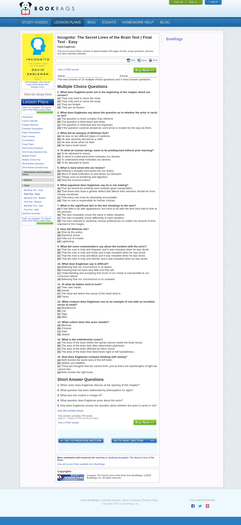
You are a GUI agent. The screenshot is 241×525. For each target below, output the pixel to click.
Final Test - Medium (33, 202)
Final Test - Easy (32, 194)
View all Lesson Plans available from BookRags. (81, 464)
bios (91, 22)
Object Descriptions (31, 132)
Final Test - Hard (31, 210)
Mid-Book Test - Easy (33, 190)
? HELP (213, 1)
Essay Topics (28, 144)
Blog (165, 22)
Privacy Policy (150, 500)
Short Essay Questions (32, 148)
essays (109, 22)
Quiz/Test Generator (31, 213)
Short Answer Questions (33, 164)
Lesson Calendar (30, 121)
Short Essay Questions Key (34, 152)
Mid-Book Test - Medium (35, 198)
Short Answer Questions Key (35, 167)
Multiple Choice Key (31, 160)
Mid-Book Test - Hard (33, 206)
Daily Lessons (28, 136)
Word (142, 60)
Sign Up (178, 1)
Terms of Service (131, 500)
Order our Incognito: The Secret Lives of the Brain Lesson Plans (36, 108)
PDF (131, 60)
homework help (138, 22)
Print (153, 60)
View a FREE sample (68, 69)
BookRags (174, 39)
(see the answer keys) (70, 410)
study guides (35, 22)
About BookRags (89, 500)
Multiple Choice (29, 156)
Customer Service (110, 500)
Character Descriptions (32, 129)
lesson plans (67, 22)
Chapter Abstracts (30, 125)
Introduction (27, 117)
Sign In (193, 1)
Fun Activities (28, 140)
